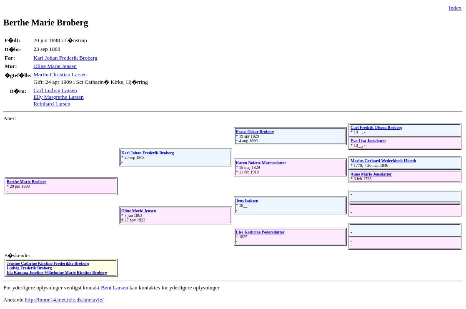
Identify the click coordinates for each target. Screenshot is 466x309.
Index (455, 8)
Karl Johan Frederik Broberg (65, 58)
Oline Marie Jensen (55, 66)
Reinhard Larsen (51, 103)
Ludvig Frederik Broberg (29, 268)
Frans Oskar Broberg (255, 131)
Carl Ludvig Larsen (55, 90)
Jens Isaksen (247, 200)
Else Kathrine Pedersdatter (260, 232)
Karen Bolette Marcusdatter (261, 163)
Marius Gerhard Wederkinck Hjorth (383, 160)
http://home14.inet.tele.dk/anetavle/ (64, 299)
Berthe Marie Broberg (26, 181)
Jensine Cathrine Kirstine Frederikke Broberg (48, 263)
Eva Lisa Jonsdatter (368, 140)
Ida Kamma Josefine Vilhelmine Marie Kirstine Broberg (57, 272)
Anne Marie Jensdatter (371, 174)
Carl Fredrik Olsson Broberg (376, 127)
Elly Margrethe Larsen (58, 97)
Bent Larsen (114, 287)
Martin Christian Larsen (60, 74)
